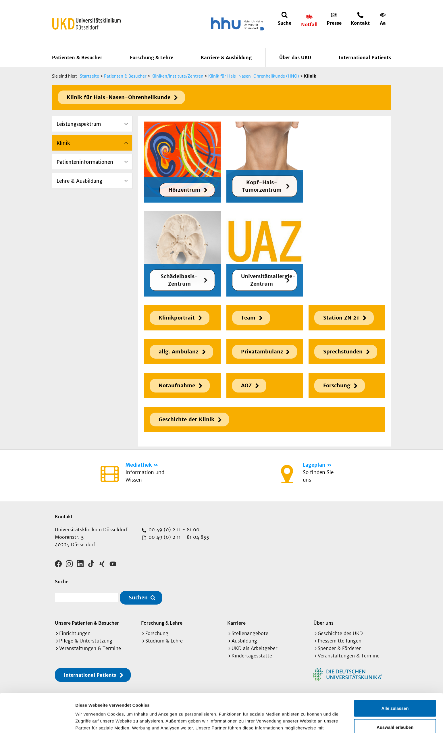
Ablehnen (395, 707)
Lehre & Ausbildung (79, 181)
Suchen (138, 597)
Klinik (63, 143)
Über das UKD (295, 57)
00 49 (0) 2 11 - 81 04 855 (178, 537)
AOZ (246, 385)
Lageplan (314, 465)
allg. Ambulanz (179, 351)
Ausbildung (244, 641)
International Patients (365, 57)
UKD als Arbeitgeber (254, 648)
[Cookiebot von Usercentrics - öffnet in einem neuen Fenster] (37, 721)
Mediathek (139, 465)
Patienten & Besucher (77, 57)
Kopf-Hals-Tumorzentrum (262, 186)
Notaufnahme (177, 385)
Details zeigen (305, 721)
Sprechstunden (343, 351)
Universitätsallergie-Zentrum (268, 280)
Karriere (236, 623)
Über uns (323, 623)
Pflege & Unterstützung (85, 641)
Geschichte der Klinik (186, 419)
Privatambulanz (262, 351)
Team (248, 317)
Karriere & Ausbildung (226, 57)
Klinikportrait (177, 317)
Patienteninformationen (85, 162)
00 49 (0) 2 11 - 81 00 (173, 529)
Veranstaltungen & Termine (90, 648)
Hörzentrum (184, 189)
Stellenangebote (250, 633)
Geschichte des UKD (340, 633)
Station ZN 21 (341, 317)
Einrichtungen (74, 633)
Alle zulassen (395, 669)
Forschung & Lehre (151, 57)
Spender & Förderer (339, 648)
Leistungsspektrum (79, 124)
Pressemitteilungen (339, 641)
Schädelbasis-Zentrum (179, 280)
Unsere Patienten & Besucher (87, 623)
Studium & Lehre (164, 641)
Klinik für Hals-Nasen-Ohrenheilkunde (118, 97)
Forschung (336, 385)
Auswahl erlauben (395, 688)
